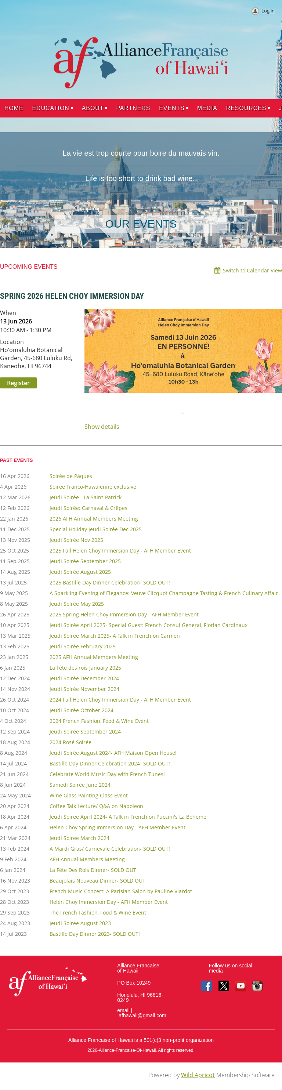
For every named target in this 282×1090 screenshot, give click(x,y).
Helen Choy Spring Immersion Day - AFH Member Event (117, 827)
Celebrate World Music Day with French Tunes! (107, 774)
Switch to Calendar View (252, 270)
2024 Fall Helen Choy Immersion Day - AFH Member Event (120, 699)
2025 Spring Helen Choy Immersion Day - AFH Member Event (124, 614)
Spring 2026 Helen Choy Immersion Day (72, 296)
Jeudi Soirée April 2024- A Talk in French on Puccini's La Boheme (128, 816)
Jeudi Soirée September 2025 (85, 561)
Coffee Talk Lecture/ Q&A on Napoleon (96, 806)
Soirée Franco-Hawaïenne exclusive (93, 486)
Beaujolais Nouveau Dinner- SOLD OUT (97, 880)
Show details (101, 426)
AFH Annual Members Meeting (87, 859)
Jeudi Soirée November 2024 (84, 688)
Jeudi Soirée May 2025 (77, 603)
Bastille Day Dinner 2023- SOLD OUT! (95, 933)
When (8, 313)
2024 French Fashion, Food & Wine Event (99, 720)
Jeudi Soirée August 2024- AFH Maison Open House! (113, 752)
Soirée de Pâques (71, 475)
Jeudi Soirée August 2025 (80, 571)
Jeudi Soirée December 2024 (84, 678)
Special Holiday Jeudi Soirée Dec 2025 (96, 529)
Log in (268, 10)
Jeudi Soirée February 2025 (83, 646)
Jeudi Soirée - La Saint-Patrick (86, 497)
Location (12, 342)
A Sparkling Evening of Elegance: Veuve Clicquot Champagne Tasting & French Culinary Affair (164, 593)
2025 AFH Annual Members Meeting (94, 656)
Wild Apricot (198, 1075)
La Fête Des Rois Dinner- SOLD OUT (93, 869)
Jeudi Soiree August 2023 (80, 923)
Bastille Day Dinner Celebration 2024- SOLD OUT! (110, 763)
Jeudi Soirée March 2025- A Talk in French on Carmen (115, 635)
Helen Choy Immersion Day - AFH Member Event (109, 901)
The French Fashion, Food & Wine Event (98, 912)
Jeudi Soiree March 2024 (79, 837)
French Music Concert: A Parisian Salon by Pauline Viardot (121, 891)
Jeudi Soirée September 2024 (85, 731)
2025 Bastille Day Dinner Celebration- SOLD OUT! (110, 582)
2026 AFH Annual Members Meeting (94, 518)
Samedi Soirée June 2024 (80, 784)
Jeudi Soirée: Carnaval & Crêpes (88, 507)
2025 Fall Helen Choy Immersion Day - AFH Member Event (120, 550)
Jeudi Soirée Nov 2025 (76, 539)
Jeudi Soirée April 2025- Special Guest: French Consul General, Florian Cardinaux (148, 625)
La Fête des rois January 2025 (85, 667)
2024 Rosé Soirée (70, 742)
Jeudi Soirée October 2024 (81, 710)
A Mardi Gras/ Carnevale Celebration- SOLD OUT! (110, 848)
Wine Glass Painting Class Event (89, 795)
